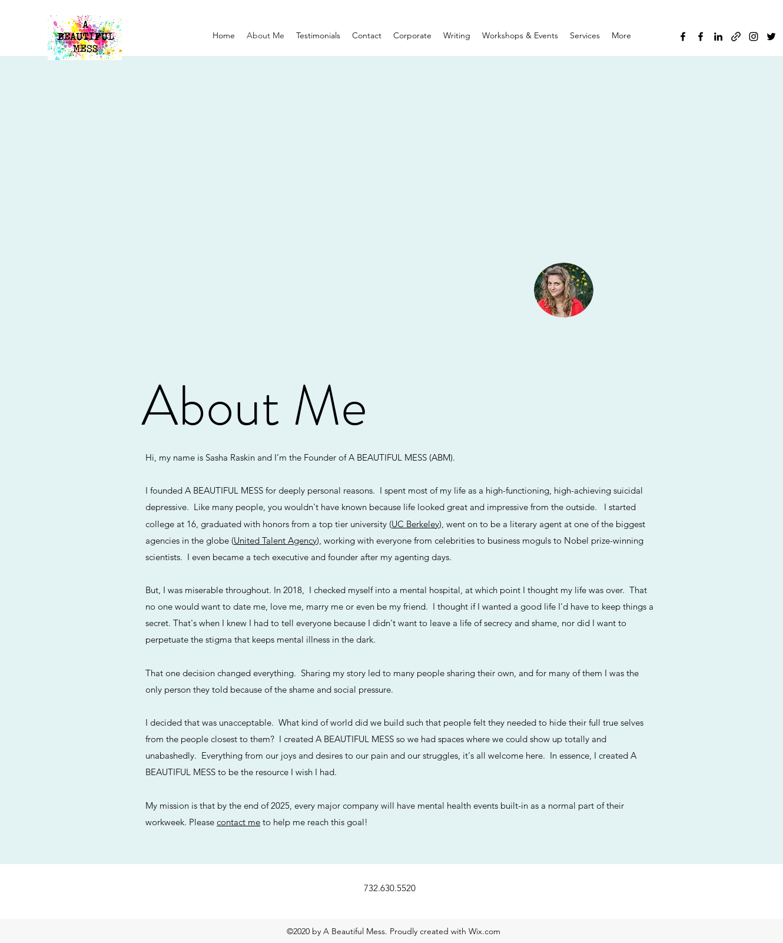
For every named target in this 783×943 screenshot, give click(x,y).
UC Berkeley (415, 524)
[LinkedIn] (718, 36)
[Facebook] (683, 36)
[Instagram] (753, 36)
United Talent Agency (275, 540)
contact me (238, 822)
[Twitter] (771, 36)
